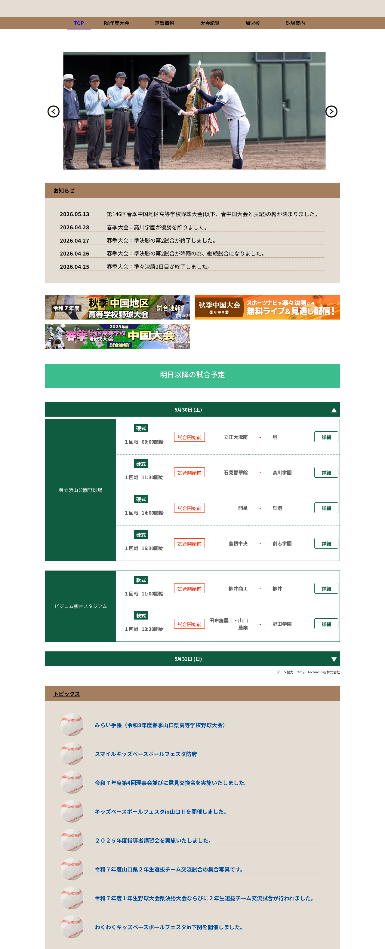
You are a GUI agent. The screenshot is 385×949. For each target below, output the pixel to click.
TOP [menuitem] (79, 22)
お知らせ (64, 190)
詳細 (326, 437)
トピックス (66, 693)
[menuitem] (116, 23)
